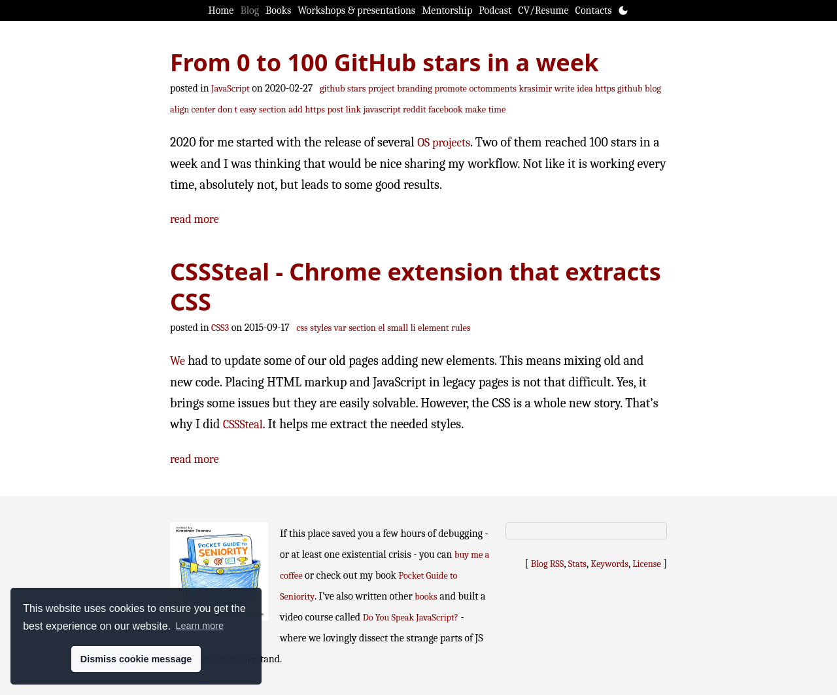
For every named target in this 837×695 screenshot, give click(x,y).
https (314, 109)
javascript (382, 109)
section (272, 109)
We (177, 361)
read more (194, 219)
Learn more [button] (199, 625)
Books (278, 10)
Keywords (609, 563)
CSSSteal (243, 425)
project (381, 88)
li (413, 327)
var (340, 327)
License (646, 563)
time (497, 109)
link (353, 109)
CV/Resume (543, 10)
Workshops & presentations (356, 10)
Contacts (593, 10)
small (397, 327)
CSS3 (220, 327)
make (475, 109)
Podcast (495, 10)
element (433, 327)
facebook (445, 109)
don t (227, 109)
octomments (493, 88)
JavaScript (230, 88)
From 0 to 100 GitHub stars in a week (384, 62)
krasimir (535, 88)
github (332, 88)
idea (585, 88)
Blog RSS (547, 563)
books (426, 596)
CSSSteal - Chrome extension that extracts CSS (415, 287)
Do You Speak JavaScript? (410, 617)
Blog (249, 10)
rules (460, 327)
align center (192, 109)
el (381, 327)
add (295, 109)
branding (414, 88)
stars (356, 88)
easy (248, 109)
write (565, 88)
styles (321, 327)
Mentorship (447, 10)
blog (653, 88)
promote (451, 88)
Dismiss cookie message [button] (136, 659)
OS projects (443, 143)
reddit (414, 109)
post (335, 109)
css (301, 327)
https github (618, 88)
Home (221, 10)
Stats (577, 563)
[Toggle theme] (623, 10)
